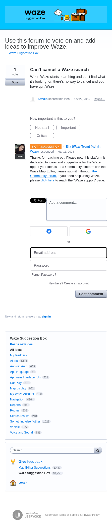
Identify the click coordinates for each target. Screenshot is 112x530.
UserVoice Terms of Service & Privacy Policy (72, 514)
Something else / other (25, 421)
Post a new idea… (23, 344)
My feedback (18, 355)
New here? (68, 283)
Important (70, 128)
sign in (46, 316)
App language (19, 372)
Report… (99, 98)
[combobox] (53, 450)
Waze (23, 483)
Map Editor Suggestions (35, 467)
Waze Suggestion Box (28, 338)
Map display (18, 388)
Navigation (17, 399)
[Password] (68, 265)
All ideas (16, 350)
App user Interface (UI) (25, 377)
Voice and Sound (21, 432)
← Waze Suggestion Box (21, 53)
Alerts (14, 361)
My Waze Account (22, 394)
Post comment (91, 294)
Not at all (44, 128)
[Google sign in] (88, 231)
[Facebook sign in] (49, 231)
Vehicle (15, 427)
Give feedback (30, 462)
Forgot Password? (44, 274)
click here (48, 180)
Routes (15, 410)
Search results (19, 416)
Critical (45, 136)
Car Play (16, 383)
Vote (15, 82)
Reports (15, 405)
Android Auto (18, 366)
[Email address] (68, 252)
